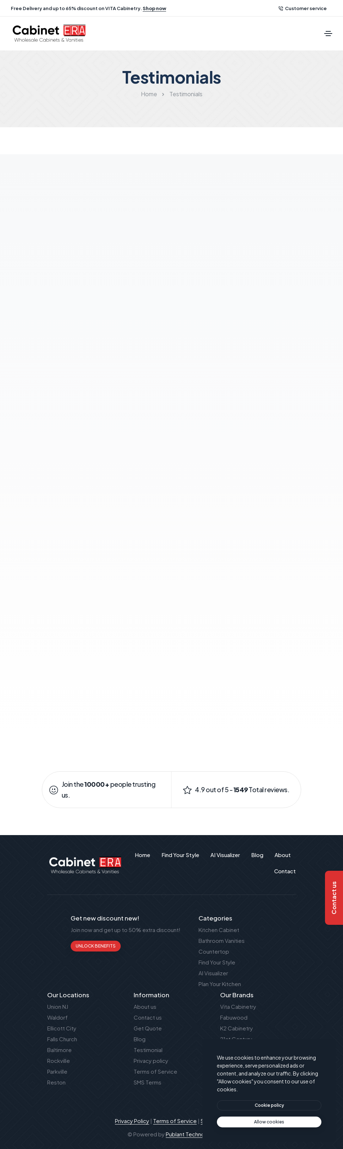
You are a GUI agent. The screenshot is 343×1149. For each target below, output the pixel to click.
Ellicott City (61, 1028)
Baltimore (59, 1049)
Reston (56, 1082)
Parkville (57, 1071)
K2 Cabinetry (236, 1028)
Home (149, 94)
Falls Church (62, 1038)
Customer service (303, 8)
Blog (140, 1038)
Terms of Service (155, 1071)
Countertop (214, 951)
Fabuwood (234, 1017)
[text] (269, 1122)
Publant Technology (191, 1134)
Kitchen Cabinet (219, 929)
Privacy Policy (132, 1120)
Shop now (154, 8)
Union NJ (57, 1006)
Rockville (58, 1060)
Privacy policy (151, 1060)
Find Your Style (217, 962)
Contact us (148, 1017)
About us (145, 1006)
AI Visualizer (213, 973)
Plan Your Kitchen (220, 983)
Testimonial (148, 1049)
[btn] (269, 1105)
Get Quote (148, 1028)
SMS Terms (147, 1082)
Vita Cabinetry (238, 1006)
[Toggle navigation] (328, 33)
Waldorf (57, 1017)
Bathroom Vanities (222, 940)
